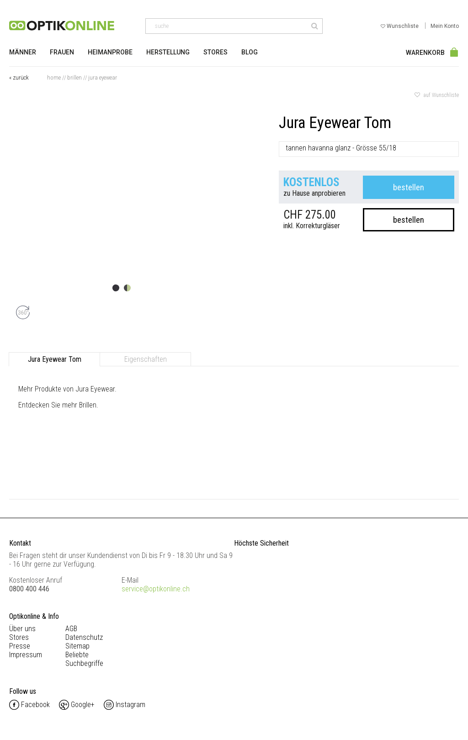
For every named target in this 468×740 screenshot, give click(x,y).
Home (54, 77)
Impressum (25, 654)
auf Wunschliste (437, 95)
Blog (249, 52)
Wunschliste (400, 26)
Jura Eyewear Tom (54, 359)
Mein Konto (445, 26)
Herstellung (168, 52)
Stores (215, 52)
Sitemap (77, 646)
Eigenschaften (145, 359)
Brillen (74, 77)
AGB (71, 628)
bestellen (408, 187)
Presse (19, 646)
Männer (22, 52)
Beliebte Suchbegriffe (84, 659)
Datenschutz (84, 637)
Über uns (22, 628)
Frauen (62, 52)
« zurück (19, 77)
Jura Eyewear (102, 77)
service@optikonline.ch (156, 588)
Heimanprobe (110, 52)
